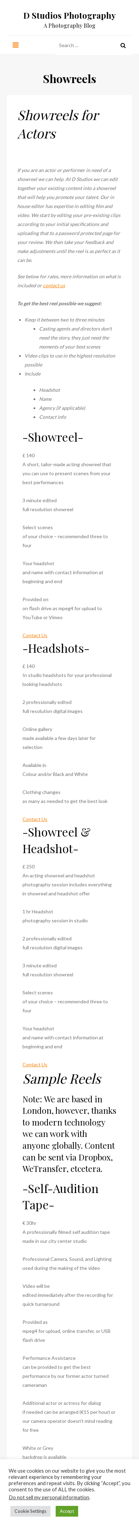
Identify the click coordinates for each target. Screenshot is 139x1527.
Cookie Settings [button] (30, 1511)
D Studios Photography (69, 15)
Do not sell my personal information (49, 1497)
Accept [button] (67, 1511)
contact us (54, 285)
